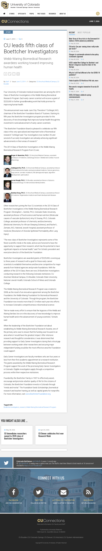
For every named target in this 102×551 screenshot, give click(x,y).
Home (4, 13)
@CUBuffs (36, 461)
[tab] (72, 32)
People (31, 13)
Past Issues (41, 13)
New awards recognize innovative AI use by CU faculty (84, 87)
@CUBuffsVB (23, 463)
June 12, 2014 (21, 81)
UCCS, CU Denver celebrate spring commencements (80, 96)
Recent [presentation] (72, 32)
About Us (63, 13)
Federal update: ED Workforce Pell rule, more (83, 80)
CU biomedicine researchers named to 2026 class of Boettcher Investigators (15, 436)
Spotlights (22, 13)
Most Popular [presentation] (84, 32)
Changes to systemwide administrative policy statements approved (84, 55)
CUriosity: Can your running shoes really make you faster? (84, 47)
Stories (11, 13)
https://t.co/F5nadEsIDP (33, 466)
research (23, 407)
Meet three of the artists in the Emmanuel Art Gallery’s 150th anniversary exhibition (84, 39)
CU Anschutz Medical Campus (47, 81)
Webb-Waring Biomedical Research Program (41, 407)
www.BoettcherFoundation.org (38, 394)
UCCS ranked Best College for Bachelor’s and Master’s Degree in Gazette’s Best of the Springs (83, 64)
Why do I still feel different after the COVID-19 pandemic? (84, 73)
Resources (52, 13)
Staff (7, 81)
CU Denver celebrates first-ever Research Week (51, 435)
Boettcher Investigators (11, 407)
